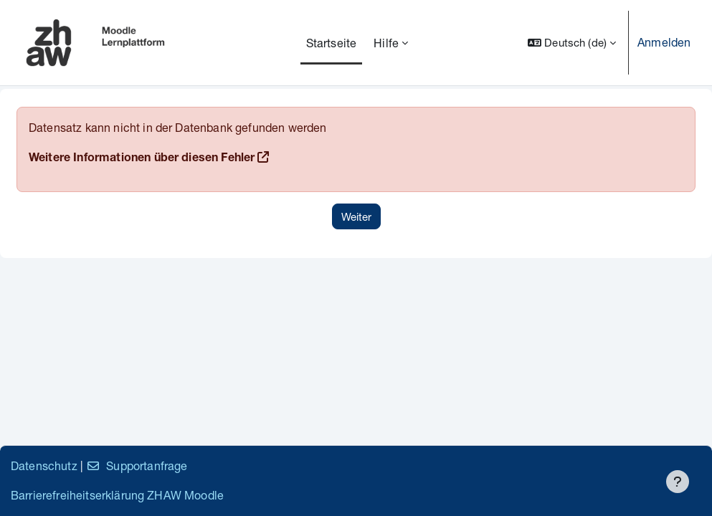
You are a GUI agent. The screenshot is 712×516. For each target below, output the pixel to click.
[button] (571, 42)
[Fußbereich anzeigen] (677, 481)
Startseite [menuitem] (331, 42)
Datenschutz (44, 465)
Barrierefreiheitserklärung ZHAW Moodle (117, 495)
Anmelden (663, 42)
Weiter (356, 216)
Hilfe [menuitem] (386, 42)
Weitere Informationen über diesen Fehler (142, 159)
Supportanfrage (136, 465)
